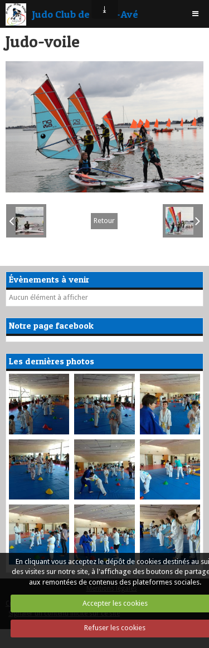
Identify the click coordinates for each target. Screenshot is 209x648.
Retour (104, 220)
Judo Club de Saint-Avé (85, 14)
